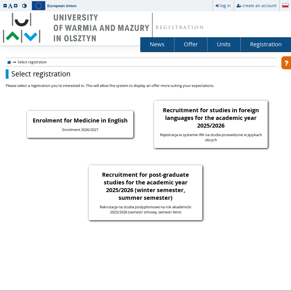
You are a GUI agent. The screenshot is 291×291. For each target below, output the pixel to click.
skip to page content (1, 1)
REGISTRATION (180, 28)
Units (224, 44)
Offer (191, 44)
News (157, 44)
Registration (266, 44)
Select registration (40, 73)
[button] (5, 5)
